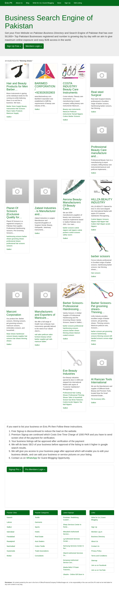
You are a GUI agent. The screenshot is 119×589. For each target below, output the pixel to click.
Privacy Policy (96, 551)
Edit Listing (78, 3)
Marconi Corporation (14, 313)
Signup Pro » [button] (15, 469)
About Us (19, 3)
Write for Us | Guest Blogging (43, 3)
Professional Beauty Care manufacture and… (99, 151)
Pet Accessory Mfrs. (98, 399)
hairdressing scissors (14, 236)
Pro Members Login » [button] (35, 469)
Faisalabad (11, 537)
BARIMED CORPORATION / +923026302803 (45, 88)
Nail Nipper (101, 222)
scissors (9, 246)
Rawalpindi (11, 541)
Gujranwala (11, 551)
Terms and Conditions (99, 556)
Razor (9, 111)
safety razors (67, 235)
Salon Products (16, 111)
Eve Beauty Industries (70, 372)
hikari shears (11, 334)
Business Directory (98, 537)
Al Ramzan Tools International (101, 381)
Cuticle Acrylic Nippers (71, 402)
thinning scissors (103, 336)
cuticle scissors (74, 232)
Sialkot (9, 117)
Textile (37, 517)
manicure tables (40, 341)
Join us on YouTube (98, 570)
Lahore (9, 522)
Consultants (39, 556)
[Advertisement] (59, 489)
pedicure (45, 334)
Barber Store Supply (14, 106)
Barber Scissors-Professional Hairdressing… (73, 306)
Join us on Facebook (98, 565)
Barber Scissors (74, 116)
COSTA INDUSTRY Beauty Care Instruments (70, 88)
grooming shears (18, 239)
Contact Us (95, 546)
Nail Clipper (101, 224)
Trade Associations (42, 551)
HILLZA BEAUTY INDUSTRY (101, 201)
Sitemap (94, 560)
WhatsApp (31, 458)
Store (59, 3)
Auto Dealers (39, 541)
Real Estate (39, 537)
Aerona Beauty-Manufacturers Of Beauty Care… (72, 204)
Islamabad (10, 532)
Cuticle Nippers (96, 219)
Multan (9, 556)
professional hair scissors (16, 243)
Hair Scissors (20, 109)
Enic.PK (8, 3)
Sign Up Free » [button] (14, 46)
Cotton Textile (40, 546)
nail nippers (73, 230)
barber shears (74, 330)
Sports (37, 527)
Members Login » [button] (34, 46)
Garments (38, 522)
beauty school (46, 337)
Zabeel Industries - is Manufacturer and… (45, 211)
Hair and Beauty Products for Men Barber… (17, 86)
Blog (27, 3)
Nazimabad (11, 546)
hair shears (17, 338)
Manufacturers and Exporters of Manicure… (45, 314)
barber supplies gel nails (43, 339)
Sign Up (67, 3)
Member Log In (96, 532)
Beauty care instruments (71, 109)
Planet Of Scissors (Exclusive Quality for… (14, 212)
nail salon (38, 334)
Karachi (9, 517)
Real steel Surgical (97, 93)
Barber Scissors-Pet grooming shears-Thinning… (101, 307)
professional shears (14, 241)
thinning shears (68, 333)
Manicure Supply (13, 113)
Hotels (37, 532)
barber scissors (68, 228)
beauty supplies (19, 336)
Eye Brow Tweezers (76, 400)
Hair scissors (95, 273)
